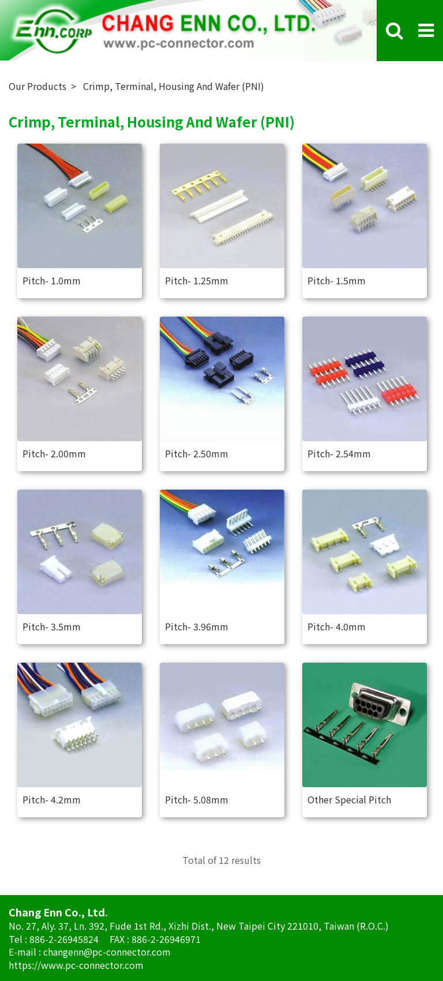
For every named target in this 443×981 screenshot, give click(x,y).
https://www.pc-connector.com (76, 965)
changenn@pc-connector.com (107, 952)
